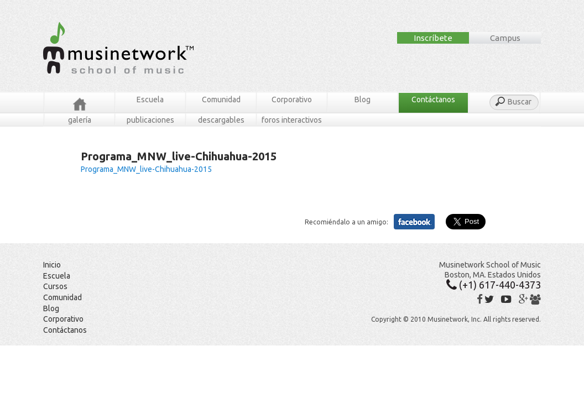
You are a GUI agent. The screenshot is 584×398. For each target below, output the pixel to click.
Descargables (221, 120)
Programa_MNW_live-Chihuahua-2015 (146, 169)
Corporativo (292, 99)
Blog (362, 99)
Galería (79, 120)
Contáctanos (433, 99)
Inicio (52, 264)
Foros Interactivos (292, 120)
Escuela (150, 99)
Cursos (55, 286)
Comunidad (221, 99)
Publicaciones (150, 120)
